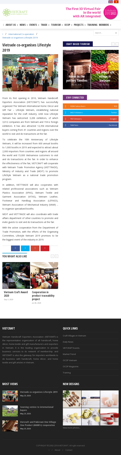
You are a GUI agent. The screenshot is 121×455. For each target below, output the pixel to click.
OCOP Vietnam (70, 360)
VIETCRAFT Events (71, 348)
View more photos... (72, 427)
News (24, 25)
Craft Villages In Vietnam (74, 335)
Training (92, 25)
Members (105, 25)
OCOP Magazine (70, 366)
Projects (80, 25)
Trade (45, 25)
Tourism (57, 25)
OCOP (68, 25)
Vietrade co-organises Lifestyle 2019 (20, 37)
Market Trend (69, 354)
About (57, 450)
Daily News (68, 341)
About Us (12, 25)
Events (34, 25)
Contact (68, 450)
